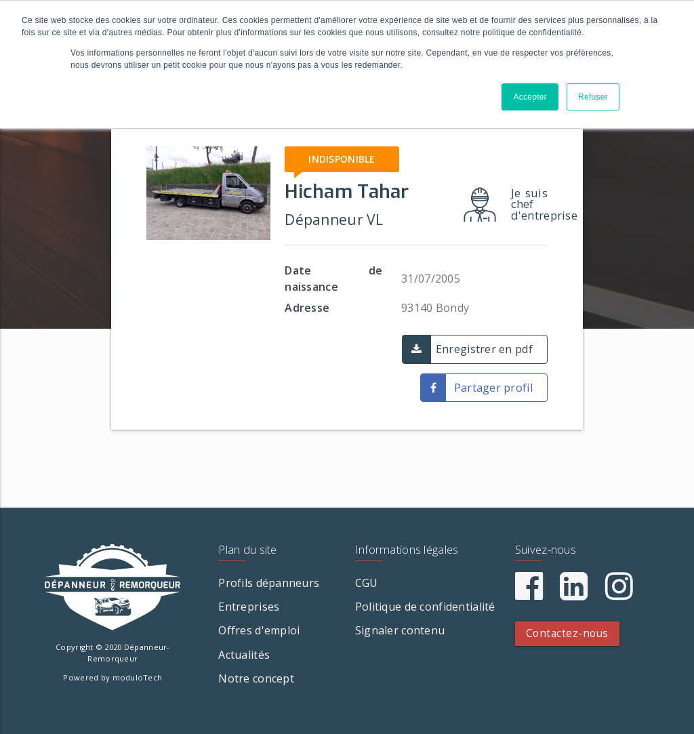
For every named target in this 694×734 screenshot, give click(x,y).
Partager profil (493, 387)
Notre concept (256, 678)
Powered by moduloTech (112, 677)
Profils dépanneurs (268, 582)
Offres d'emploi (259, 630)
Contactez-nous (567, 633)
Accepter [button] (530, 97)
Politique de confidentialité (425, 606)
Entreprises (248, 606)
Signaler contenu (400, 630)
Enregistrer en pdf (484, 349)
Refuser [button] (593, 97)
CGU (366, 582)
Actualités (244, 654)
